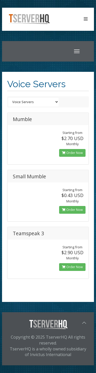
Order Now (72, 153)
